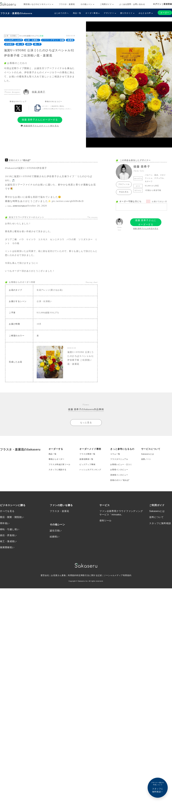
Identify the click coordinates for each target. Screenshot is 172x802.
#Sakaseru (10, 168)
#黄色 (28, 44)
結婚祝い (54, 544)
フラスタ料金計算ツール (60, 470)
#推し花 (19, 44)
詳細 (41, 36)
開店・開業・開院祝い (12, 524)
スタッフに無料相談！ (158, 787)
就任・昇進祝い (8, 543)
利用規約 (72, 583)
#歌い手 (37, 44)
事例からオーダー (57, 464)
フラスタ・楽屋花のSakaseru (17, 13)
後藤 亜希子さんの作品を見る (145, 228)
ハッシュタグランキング (91, 475)
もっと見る (86, 426)
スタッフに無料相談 (160, 531)
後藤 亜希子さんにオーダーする (40, 119)
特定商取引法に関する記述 (89, 583)
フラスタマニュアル (119, 464)
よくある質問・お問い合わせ (132, 4)
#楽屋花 (70, 40)
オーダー (164, 13)
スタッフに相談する (58, 475)
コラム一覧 (115, 458)
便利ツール (105, 528)
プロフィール (124, 184)
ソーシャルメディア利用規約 (118, 583)
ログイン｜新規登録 (162, 4)
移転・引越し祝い (9, 537)
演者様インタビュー (119, 481)
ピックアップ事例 (87, 470)
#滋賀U (20, 168)
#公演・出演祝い (32, 40)
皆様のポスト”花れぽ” (120, 487)
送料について (156, 524)
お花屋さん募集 (58, 583)
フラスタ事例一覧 (87, 458)
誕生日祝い (56, 538)
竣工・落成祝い (8, 549)
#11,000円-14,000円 (13, 40)
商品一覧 (77, 13)
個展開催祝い (7, 555)
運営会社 (44, 583)
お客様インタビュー (119, 475)
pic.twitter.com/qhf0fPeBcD (68, 201)
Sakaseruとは (148, 458)
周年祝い (5, 531)
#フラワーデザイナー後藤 (53, 40)
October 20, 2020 (37, 205)
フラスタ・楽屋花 (67, 4)
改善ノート (146, 464)
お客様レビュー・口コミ (122, 470)
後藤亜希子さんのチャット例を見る (40, 125)
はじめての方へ (61, 13)
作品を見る (124, 192)
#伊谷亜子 (9, 44)
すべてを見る (7, 518)
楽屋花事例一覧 (86, 464)
